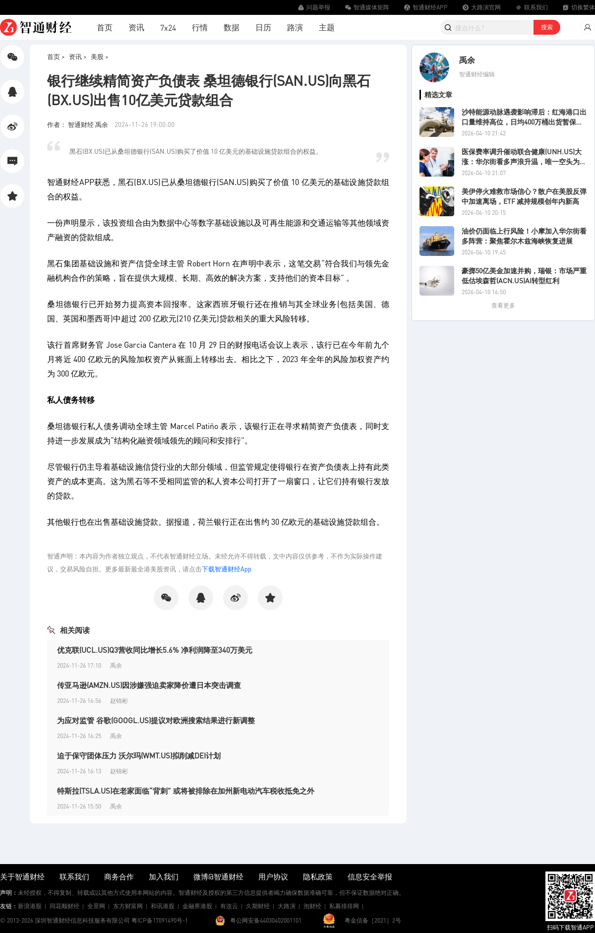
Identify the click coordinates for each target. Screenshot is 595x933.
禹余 (467, 60)
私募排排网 (344, 906)
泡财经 (312, 906)
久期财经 (258, 906)
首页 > (56, 56)
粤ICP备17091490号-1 (159, 920)
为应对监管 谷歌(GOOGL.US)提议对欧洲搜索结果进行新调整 (156, 720)
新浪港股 (30, 906)
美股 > (100, 56)
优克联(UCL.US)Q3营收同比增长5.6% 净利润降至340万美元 (154, 650)
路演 (295, 27)
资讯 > (78, 56)
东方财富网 (128, 906)
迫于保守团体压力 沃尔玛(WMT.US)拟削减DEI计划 (139, 755)
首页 (105, 27)
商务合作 (119, 876)
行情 (200, 27)
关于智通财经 (22, 876)
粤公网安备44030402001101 (265, 920)
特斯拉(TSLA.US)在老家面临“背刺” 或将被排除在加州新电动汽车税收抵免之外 (185, 791)
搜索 (547, 27)
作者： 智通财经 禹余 (78, 124)
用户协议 (273, 876)
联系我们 (74, 876)
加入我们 (163, 876)
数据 (231, 27)
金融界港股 (197, 906)
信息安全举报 (370, 876)
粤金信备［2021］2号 (373, 920)
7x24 (168, 27)
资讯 (136, 27)
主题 (327, 27)
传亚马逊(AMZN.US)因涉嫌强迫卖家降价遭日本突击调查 (149, 685)
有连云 (229, 906)
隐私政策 (318, 876)
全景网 (96, 906)
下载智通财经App (226, 568)
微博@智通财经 (218, 876)
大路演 (287, 906)
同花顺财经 (64, 906)
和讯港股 (163, 906)
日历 (263, 27)
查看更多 (503, 305)
